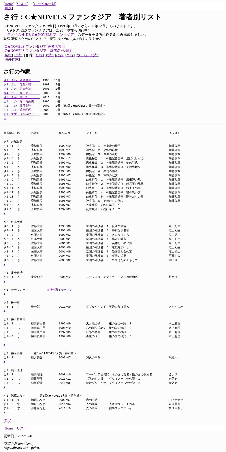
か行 (18, 55)
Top (7, 420)
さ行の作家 (17, 72)
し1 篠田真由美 (17, 319)
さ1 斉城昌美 (17, 141)
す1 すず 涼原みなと (22, 114)
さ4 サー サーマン (22, 93)
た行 (39, 55)
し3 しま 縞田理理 (22, 110)
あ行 (8, 55)
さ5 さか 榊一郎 (22, 97)
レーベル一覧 (44, 4)
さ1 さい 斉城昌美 (22, 80)
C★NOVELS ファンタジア (53, 34)
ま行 (69, 55)
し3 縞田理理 (19, 370)
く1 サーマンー (17, 290)
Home (9, 4)
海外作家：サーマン (59, 290)
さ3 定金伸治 (17, 273)
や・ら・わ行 (87, 55)
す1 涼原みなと (20, 396)
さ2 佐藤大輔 (17, 222)
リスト (22, 4)
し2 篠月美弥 (17, 353)
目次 (8, 8)
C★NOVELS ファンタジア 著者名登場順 (38, 51)
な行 (49, 55)
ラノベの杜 (16, 34)
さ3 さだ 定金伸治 (22, 89)
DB (28, 34)
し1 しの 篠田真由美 (22, 102)
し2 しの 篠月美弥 (22, 106)
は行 (59, 55)
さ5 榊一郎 (17, 303)
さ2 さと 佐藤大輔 (22, 85)
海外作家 (12, 59)
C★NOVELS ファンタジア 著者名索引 (35, 46)
